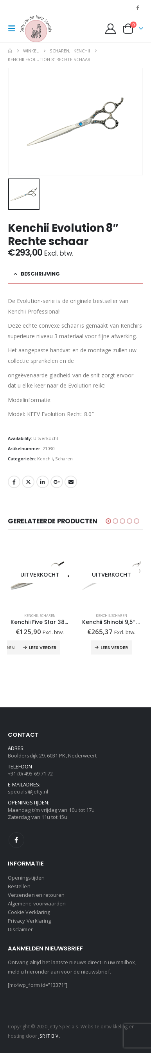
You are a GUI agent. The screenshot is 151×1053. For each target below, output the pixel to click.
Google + (56, 482)
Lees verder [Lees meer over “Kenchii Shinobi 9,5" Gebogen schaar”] (114, 647)
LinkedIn (42, 482)
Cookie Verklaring (29, 912)
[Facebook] (138, 7)
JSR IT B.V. (49, 1036)
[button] (14, 28)
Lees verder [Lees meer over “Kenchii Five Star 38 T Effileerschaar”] (42, 647)
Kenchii (45, 459)
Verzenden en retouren (36, 894)
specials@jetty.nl (28, 791)
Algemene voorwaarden (37, 903)
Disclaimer (20, 929)
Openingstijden (26, 877)
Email (71, 482)
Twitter (28, 482)
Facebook (14, 482)
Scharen (64, 459)
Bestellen (19, 886)
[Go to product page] (40, 575)
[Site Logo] (36, 28)
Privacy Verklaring (29, 920)
